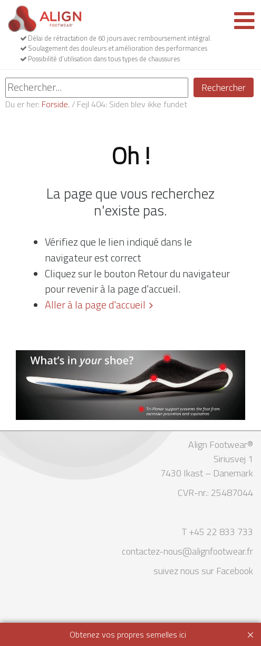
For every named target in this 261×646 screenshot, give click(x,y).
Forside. (56, 104)
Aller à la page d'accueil (95, 305)
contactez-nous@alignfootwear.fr (187, 551)
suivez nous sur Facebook (203, 571)
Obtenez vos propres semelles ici (128, 634)
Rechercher (223, 87)
